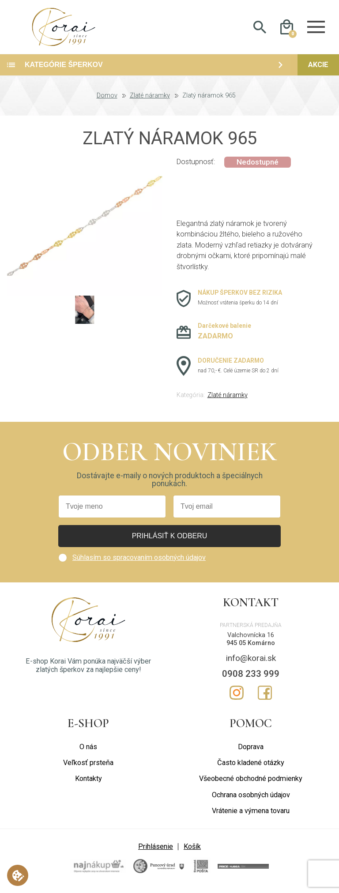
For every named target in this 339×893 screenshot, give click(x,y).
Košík (192, 850)
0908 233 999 (250, 677)
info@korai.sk (251, 662)
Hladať (259, 29)
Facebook (265, 696)
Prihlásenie (155, 850)
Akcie (318, 68)
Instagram (237, 696)
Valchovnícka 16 (250, 638)
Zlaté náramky (150, 100)
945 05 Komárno (250, 647)
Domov (107, 100)
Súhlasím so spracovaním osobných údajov (139, 561)
